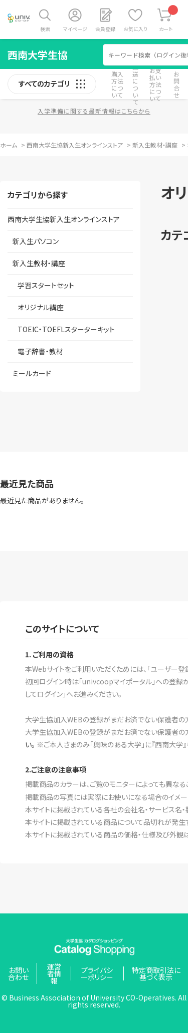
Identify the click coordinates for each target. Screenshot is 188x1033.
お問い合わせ (18, 973)
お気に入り (135, 29)
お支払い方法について (155, 84)
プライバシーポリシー (97, 973)
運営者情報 (54, 973)
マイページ (75, 29)
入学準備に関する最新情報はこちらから (94, 111)
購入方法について (117, 84)
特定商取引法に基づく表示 (156, 973)
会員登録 (105, 29)
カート (168, 19)
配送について (135, 84)
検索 (45, 29)
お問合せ (176, 84)
